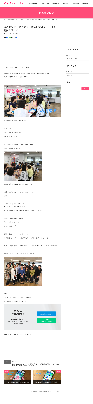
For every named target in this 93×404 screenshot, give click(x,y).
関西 (32, 363)
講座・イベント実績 (16, 361)
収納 (28, 363)
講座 (34, 364)
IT (17, 365)
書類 (14, 364)
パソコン (37, 363)
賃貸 (31, 364)
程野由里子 (19, 364)
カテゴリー (69, 55)
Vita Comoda (16, 363)
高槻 (56, 363)
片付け (52, 363)
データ (36, 365)
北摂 (48, 363)
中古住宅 (39, 364)
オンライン (23, 363)
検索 (85, 88)
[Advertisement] (32, 51)
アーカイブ (69, 71)
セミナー (26, 364)
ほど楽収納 (57, 364)
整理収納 (43, 363)
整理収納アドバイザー (48, 364)
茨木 (21, 365)
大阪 (14, 365)
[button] (46, 313)
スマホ (25, 365)
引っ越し (31, 365)
